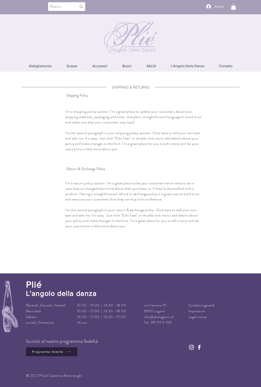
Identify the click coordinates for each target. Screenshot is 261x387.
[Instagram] (191, 347)
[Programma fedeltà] (51, 351)
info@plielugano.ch (159, 316)
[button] (233, 7)
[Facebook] (199, 347)
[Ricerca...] (59, 6)
